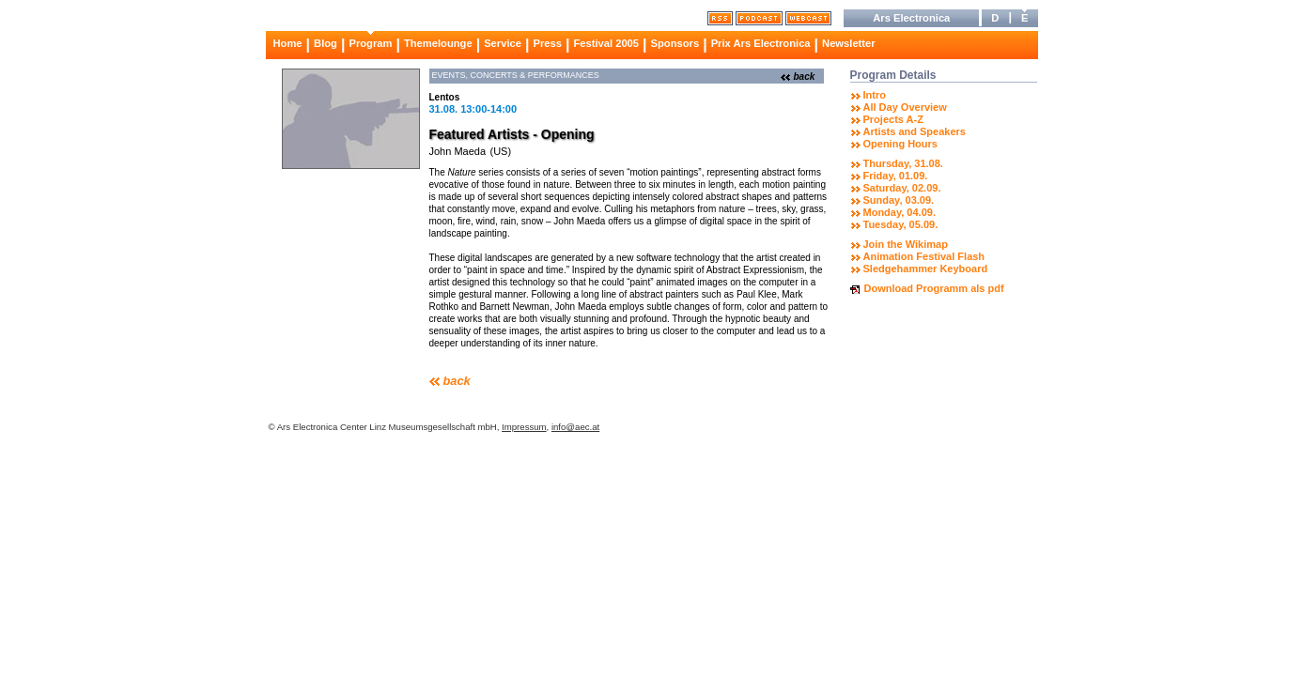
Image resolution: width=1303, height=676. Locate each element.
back (804, 76)
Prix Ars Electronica (761, 43)
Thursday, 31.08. (903, 163)
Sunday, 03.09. (899, 200)
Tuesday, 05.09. (900, 224)
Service (502, 43)
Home (287, 43)
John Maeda (458, 151)
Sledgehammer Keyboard (925, 268)
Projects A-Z (893, 119)
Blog (325, 43)
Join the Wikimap (905, 244)
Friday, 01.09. (895, 175)
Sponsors (675, 43)
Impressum (524, 427)
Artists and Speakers (914, 131)
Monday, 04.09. (899, 212)
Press (547, 43)
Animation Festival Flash (924, 256)
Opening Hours (900, 143)
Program (370, 43)
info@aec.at (575, 427)
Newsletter (849, 43)
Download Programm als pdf (934, 288)
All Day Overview (905, 107)
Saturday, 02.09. (902, 187)
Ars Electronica (911, 17)
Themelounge (438, 43)
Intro (874, 94)
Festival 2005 (606, 43)
